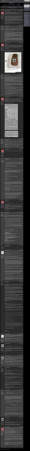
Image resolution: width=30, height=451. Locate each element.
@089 (5, 344)
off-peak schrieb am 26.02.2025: (9, 392)
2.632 (11, 9)
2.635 (15, 9)
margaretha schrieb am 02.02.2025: (9, 303)
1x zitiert (20, 280)
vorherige (5, 9)
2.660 (20, 9)
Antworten (17, 5)
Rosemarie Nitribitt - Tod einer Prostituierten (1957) (27, 22)
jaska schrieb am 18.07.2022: (8, 379)
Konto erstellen (27, 10)
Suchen (20, 5)
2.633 (13, 9)
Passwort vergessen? (27, 9)
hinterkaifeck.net (13, 13)
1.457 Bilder (8, 5)
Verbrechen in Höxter (27, 19)
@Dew (5, 368)
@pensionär (6, 201)
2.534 (7, 9)
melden (22, 41)
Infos (22, 5)
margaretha (2, 250)
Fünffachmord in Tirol (27, 23)
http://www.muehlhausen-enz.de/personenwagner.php (11, 412)
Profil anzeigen (2, 16)
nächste (21, 9)
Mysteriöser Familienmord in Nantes (27, 25)
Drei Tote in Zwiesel (27, 18)
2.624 (10, 9)
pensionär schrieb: (7, 202)
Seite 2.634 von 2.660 (3, 9)
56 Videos (11, 5)
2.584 (9, 9)
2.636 (16, 9)
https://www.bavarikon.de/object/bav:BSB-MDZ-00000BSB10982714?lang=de (14, 268)
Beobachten (14, 5)
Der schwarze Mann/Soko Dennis (27, 14)
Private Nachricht (2, 160)
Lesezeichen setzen (2, 18)
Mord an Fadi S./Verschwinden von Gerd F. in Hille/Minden (27, 16)
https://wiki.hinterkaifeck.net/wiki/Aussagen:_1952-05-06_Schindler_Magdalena (13, 196)
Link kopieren (2, 17)
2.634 (14, 9)
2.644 (18, 9)
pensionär (2, 158)
